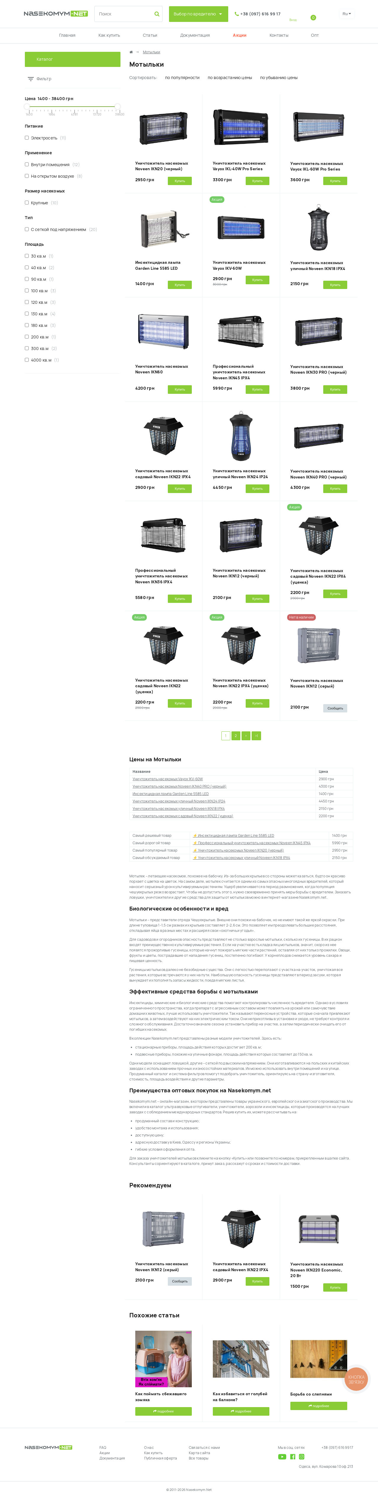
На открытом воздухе (54, 176)
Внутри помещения (52, 164)
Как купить (109, 35)
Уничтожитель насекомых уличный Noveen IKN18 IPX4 (179, 808)
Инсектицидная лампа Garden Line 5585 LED (171, 793)
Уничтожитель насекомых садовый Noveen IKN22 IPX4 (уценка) (318, 576)
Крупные (42, 202)
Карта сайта (199, 1453)
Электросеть (46, 138)
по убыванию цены (279, 77)
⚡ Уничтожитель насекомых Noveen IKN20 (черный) (238, 850)
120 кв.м (40, 302)
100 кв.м (41, 290)
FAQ (103, 1447)
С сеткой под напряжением (61, 229)
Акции (240, 35)
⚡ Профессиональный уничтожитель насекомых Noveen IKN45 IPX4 (252, 843)
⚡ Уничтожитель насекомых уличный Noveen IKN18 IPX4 (241, 857)
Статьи (150, 35)
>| (256, 735)
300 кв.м (41, 348)
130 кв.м (40, 314)
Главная (67, 35)
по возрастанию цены (230, 77)
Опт (315, 35)
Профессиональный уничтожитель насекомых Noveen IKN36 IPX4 (161, 576)
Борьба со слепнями (311, 1394)
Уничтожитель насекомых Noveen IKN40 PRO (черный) (180, 786)
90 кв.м (39, 279)
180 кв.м (40, 325)
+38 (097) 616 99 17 (260, 14)
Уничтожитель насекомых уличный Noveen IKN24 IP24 (179, 801)
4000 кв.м (42, 360)
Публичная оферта (160, 1458)
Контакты (279, 35)
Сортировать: (143, 77)
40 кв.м (40, 267)
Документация (195, 35)
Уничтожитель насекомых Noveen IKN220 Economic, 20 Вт (316, 1270)
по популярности (182, 77)
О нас (149, 1447)
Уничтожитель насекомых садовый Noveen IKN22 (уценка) (161, 686)
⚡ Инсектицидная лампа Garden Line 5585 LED (233, 835)
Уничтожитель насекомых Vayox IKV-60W (168, 779)
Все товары (198, 1458)
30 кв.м (39, 256)
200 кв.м (41, 337)
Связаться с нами (204, 1447)
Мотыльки (151, 52)
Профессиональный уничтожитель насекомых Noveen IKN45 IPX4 (239, 372)
